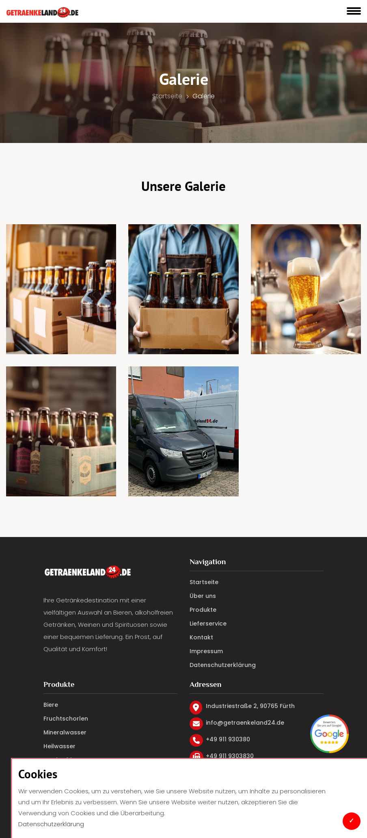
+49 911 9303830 (230, 756)
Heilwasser (59, 746)
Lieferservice (208, 623)
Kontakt (201, 637)
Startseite (170, 96)
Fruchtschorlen (65, 718)
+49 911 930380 (228, 739)
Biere (50, 705)
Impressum (206, 651)
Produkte (203, 610)
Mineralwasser (64, 732)
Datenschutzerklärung (51, 824)
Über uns (203, 596)
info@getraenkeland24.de (245, 723)
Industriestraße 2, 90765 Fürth (250, 706)
